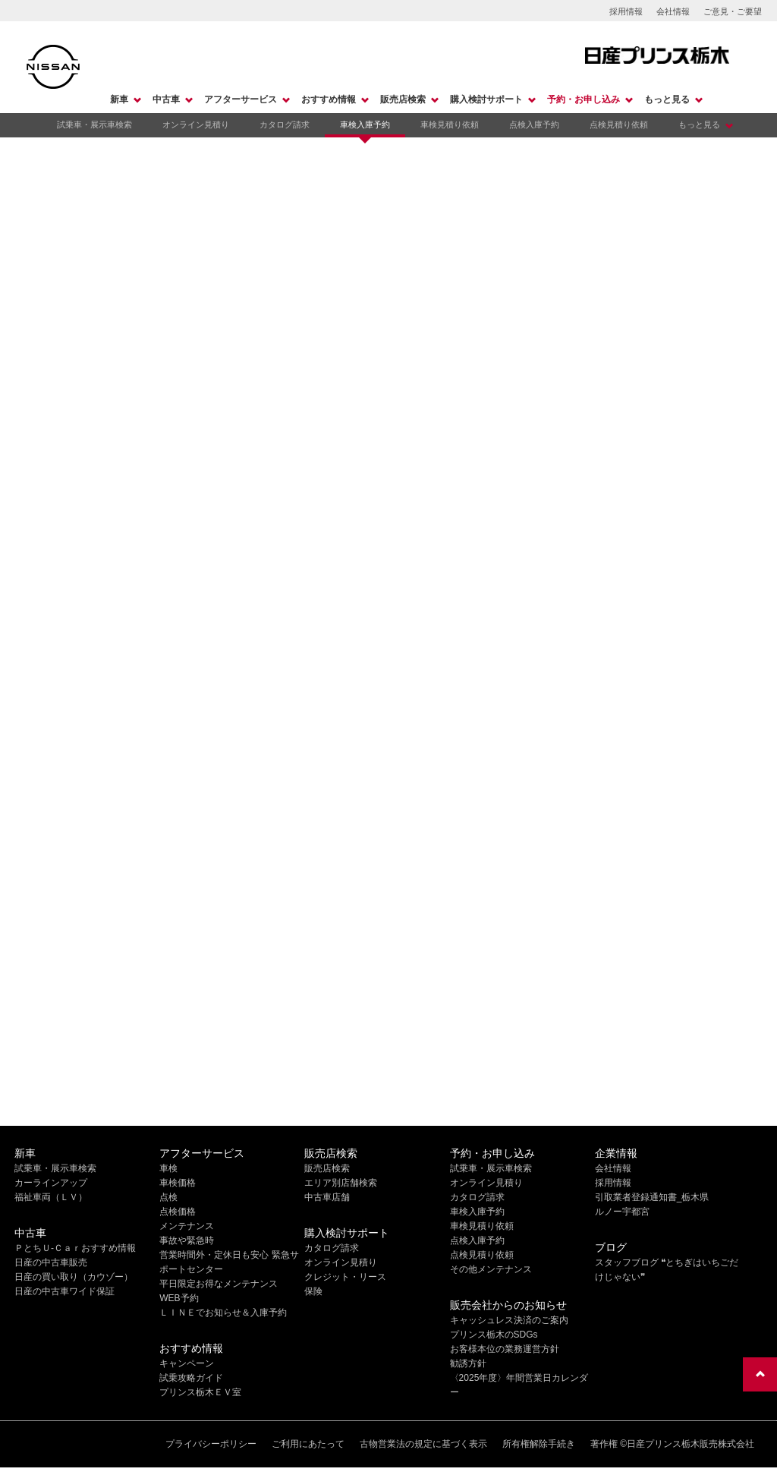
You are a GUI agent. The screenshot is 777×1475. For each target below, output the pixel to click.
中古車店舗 (327, 1197)
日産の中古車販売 (50, 1262)
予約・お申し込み (583, 99)
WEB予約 (178, 1298)
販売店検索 (403, 99)
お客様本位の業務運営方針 (504, 1349)
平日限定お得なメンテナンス (218, 1283)
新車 (119, 99)
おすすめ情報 (328, 99)
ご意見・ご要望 (732, 11)
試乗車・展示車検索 (94, 124)
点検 (168, 1197)
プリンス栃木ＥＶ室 (200, 1392)
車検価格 (177, 1182)
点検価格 (177, 1211)
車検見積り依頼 (449, 124)
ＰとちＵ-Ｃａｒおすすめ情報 (75, 1248)
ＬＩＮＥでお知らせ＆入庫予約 (223, 1312)
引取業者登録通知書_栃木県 (652, 1197)
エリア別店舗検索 (340, 1182)
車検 (168, 1168)
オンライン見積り (195, 124)
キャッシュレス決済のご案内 (509, 1320)
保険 (313, 1291)
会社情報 (673, 11)
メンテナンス (186, 1226)
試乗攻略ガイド (191, 1378)
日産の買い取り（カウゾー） (73, 1277)
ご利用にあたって (308, 1444)
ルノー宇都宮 (622, 1211)
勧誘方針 (468, 1363)
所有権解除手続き (538, 1444)
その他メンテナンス (491, 1269)
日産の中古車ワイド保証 (64, 1291)
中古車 (166, 99)
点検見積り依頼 (619, 124)
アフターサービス (240, 99)
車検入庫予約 (365, 124)
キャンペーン (186, 1363)
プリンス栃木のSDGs (494, 1334)
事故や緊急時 (186, 1240)
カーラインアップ (50, 1182)
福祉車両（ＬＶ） (50, 1197)
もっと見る (667, 99)
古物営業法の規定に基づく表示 (423, 1444)
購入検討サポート (486, 99)
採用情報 (626, 11)
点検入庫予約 (534, 124)
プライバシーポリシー (210, 1444)
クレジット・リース (345, 1277)
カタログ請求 (285, 124)
